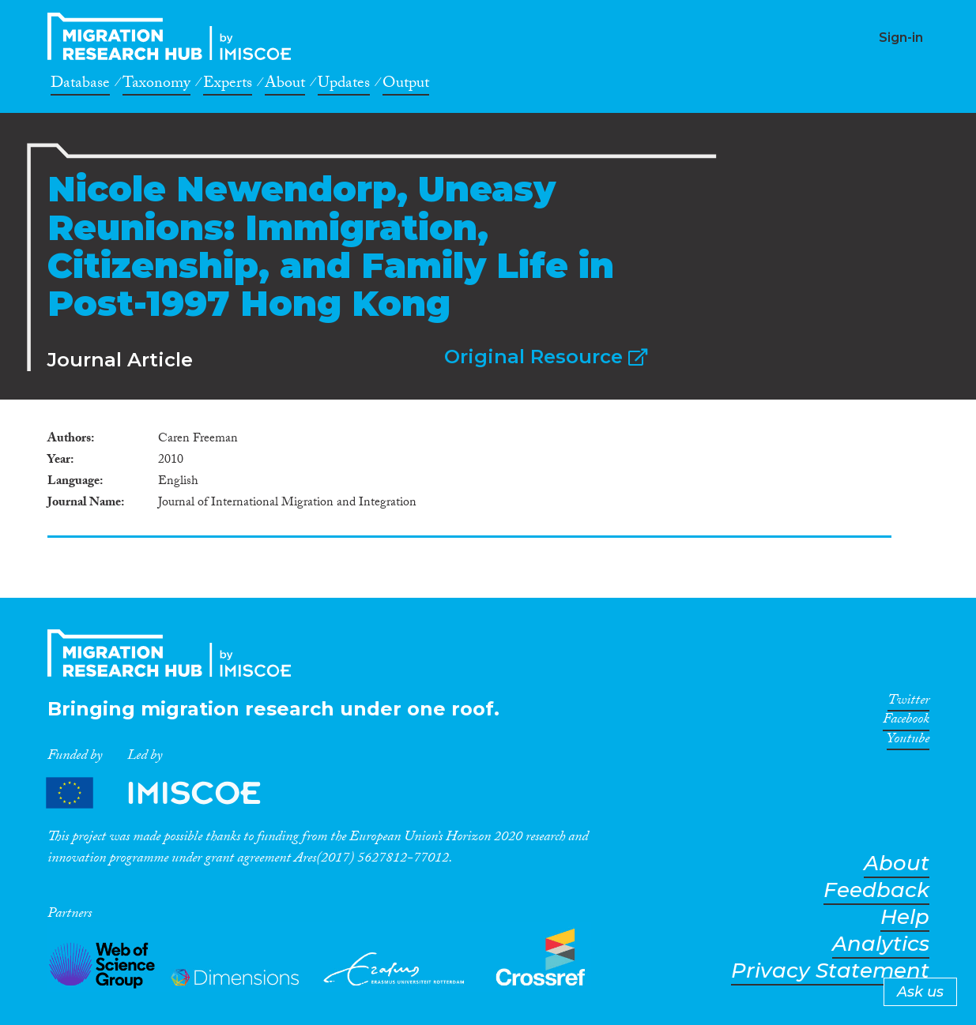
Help (904, 917)
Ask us (920, 992)
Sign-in (901, 37)
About (285, 85)
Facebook (906, 721)
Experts (227, 85)
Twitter (908, 702)
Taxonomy (156, 85)
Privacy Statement (830, 971)
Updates (344, 85)
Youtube (908, 741)
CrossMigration (173, 36)
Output (405, 85)
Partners (166, 793)
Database (80, 85)
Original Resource (545, 356)
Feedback (876, 890)
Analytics (880, 944)
